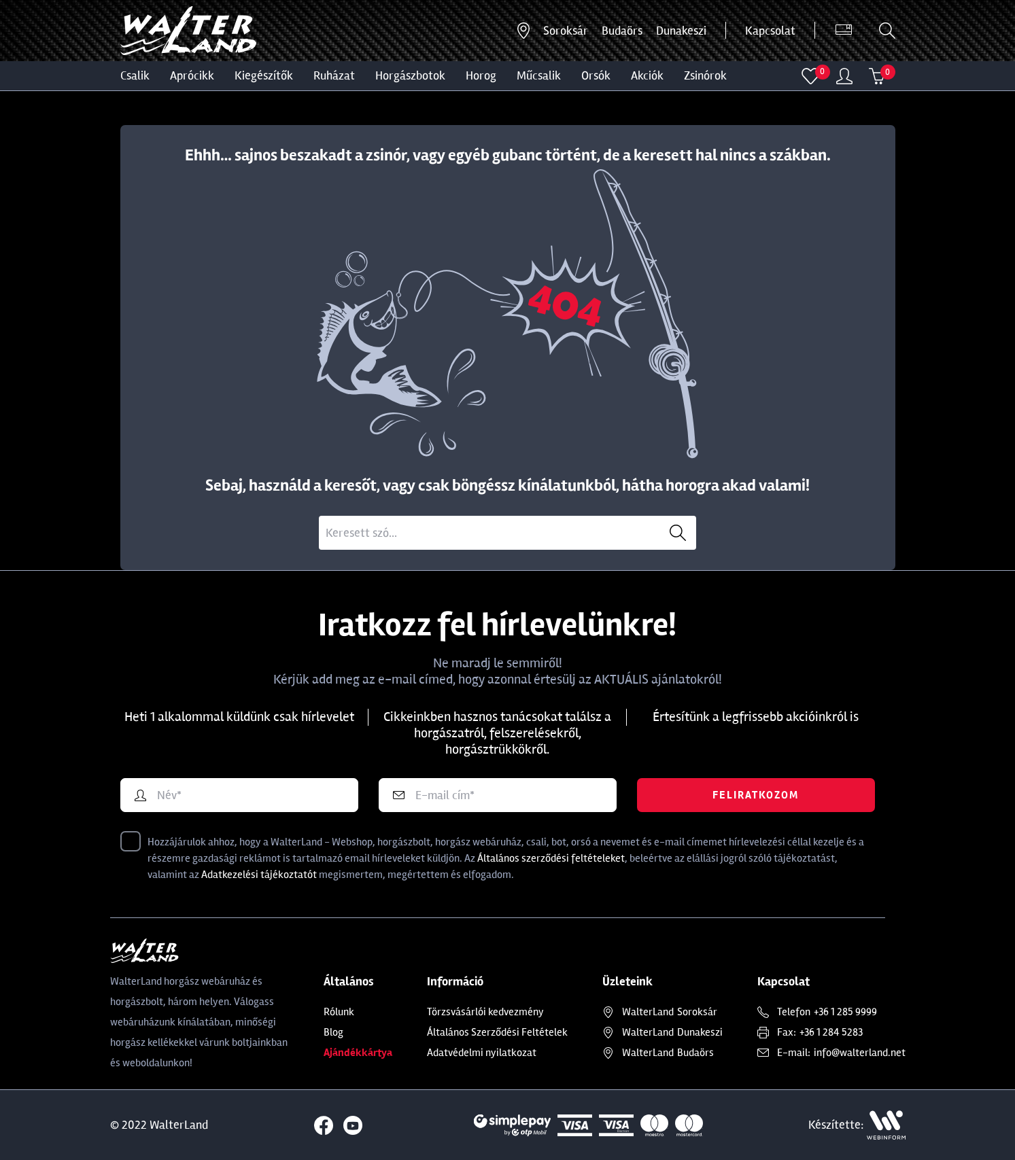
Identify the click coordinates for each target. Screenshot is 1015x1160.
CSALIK (135, 75)
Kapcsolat (770, 30)
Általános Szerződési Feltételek (497, 1032)
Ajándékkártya (358, 1052)
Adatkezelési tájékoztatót (259, 874)
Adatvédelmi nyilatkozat (481, 1052)
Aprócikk (192, 75)
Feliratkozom (755, 795)
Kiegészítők (264, 75)
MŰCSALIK (539, 75)
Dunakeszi (681, 30)
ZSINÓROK (705, 75)
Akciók (647, 75)
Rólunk (339, 1012)
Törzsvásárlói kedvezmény (485, 1012)
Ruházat (334, 75)
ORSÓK (595, 75)
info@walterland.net (860, 1052)
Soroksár (565, 30)
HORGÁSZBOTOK (410, 75)
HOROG (481, 75)
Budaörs (622, 30)
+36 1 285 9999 (845, 1012)
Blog (333, 1032)
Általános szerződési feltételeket (551, 858)
